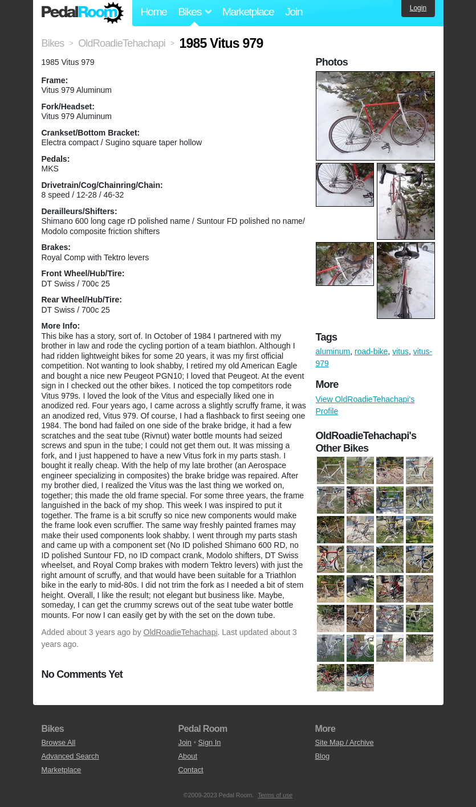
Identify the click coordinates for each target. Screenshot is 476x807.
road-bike (371, 351)
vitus (400, 351)
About (187, 756)
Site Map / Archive (344, 742)
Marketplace (248, 12)
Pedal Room (83, 13)
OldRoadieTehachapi (181, 632)
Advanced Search (70, 756)
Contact (191, 769)
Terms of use (275, 795)
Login (418, 8)
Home (154, 12)
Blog (322, 756)
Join (293, 12)
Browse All (59, 742)
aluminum (333, 351)
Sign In (209, 742)
